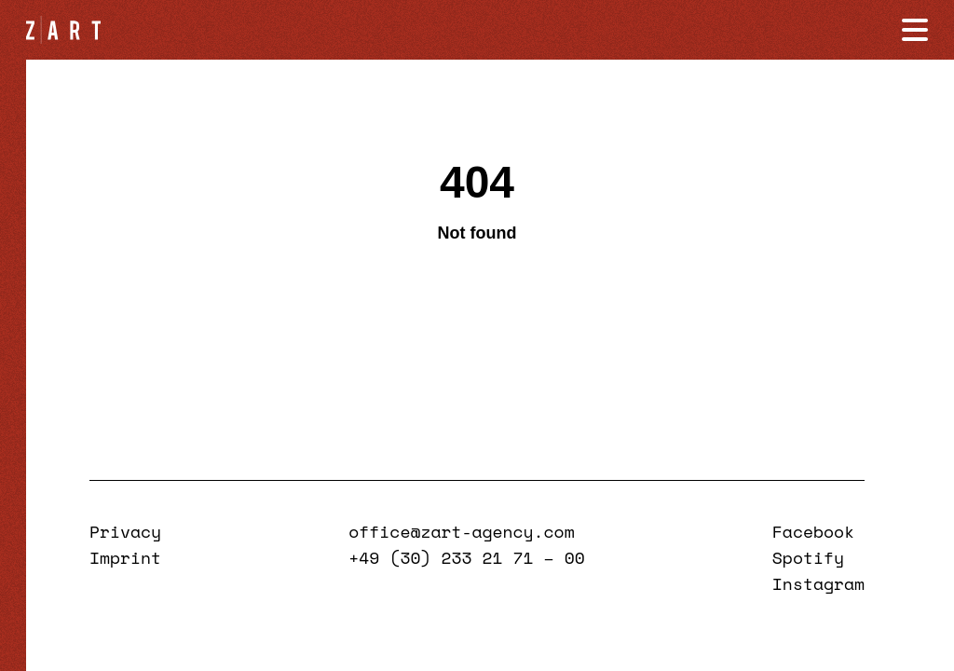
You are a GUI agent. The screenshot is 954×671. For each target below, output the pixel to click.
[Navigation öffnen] (915, 30)
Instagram (818, 583)
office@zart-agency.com (461, 531)
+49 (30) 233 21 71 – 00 (466, 557)
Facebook (813, 531)
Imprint (125, 557)
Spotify (808, 557)
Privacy (125, 531)
